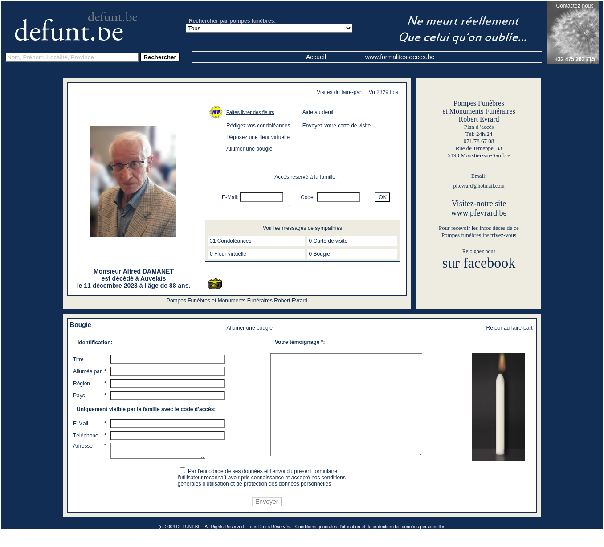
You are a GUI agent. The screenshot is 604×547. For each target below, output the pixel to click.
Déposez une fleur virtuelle (258, 137)
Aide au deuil (317, 112)
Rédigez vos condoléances (258, 125)
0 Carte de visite (328, 241)
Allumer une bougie (249, 149)
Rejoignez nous (478, 251)
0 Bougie (319, 254)
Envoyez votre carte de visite (336, 125)
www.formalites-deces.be (400, 57)
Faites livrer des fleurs (250, 112)
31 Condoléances (230, 241)
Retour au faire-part (509, 328)
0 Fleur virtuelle (228, 254)
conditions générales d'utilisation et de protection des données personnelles (263, 497)
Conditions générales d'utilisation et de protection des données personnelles (370, 543)
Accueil (316, 57)
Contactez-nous (574, 6)
